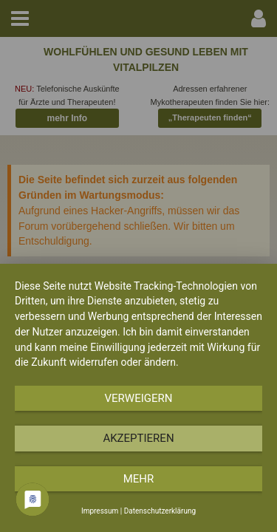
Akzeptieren (138, 438)
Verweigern (139, 398)
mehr (138, 478)
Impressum (99, 511)
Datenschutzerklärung (160, 511)
